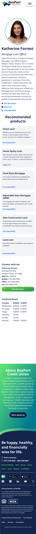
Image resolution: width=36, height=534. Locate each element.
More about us (18, 415)
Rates (3, 522)
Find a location (10, 458)
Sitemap (10, 522)
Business (16, 469)
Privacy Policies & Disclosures (11, 518)
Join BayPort (25, 469)
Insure (30, 465)
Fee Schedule (27, 518)
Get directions (10, 103)
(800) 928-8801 (23, 461)
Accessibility (20, 522)
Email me (8, 107)
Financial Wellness (8, 465)
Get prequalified (9, 142)
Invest (4, 469)
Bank (17, 465)
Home (10, 469)
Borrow (23, 465)
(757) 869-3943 (10, 110)
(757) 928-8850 (9, 461)
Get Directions (18, 289)
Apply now (7, 165)
